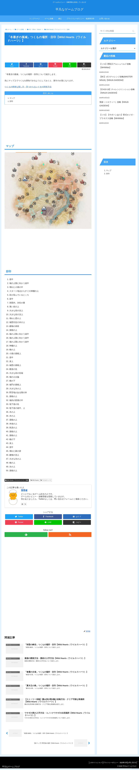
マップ (12, 98)
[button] (133, 31)
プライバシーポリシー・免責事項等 (112, 764)
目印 (11, 101)
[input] (117, 31)
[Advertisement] (48, 52)
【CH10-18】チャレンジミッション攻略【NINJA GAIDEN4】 (117, 91)
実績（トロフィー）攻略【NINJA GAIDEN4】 (113, 104)
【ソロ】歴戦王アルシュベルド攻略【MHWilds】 (115, 66)
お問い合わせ (131, 764)
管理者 (24, 490)
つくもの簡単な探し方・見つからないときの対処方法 (28, 87)
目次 (45, 93)
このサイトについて (91, 764)
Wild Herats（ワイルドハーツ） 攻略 (16, 480)
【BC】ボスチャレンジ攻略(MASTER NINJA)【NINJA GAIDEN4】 (115, 78)
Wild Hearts (35, 480)
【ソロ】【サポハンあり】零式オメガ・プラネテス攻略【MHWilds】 (117, 116)
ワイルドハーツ (46, 480)
